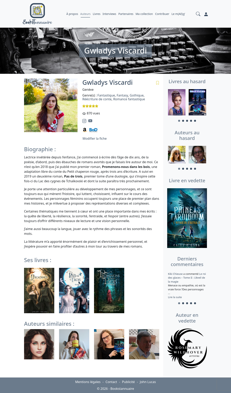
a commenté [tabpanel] (187, 285)
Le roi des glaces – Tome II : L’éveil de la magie (187, 277)
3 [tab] (187, 121)
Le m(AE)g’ (178, 14)
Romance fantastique (129, 99)
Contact (111, 382)
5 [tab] (195, 121)
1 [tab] (179, 121)
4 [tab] (191, 121)
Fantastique (106, 95)
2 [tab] (183, 121)
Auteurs (85, 14)
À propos (72, 14)
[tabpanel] (176, 103)
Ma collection (144, 14)
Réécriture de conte (97, 99)
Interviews (109, 14)
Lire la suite (175, 297)
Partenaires (125, 14)
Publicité (128, 382)
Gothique (137, 95)
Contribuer (162, 14)
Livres (96, 14)
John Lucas (148, 382)
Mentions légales (88, 382)
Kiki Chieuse (175, 274)
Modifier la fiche (94, 138)
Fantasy (122, 95)
